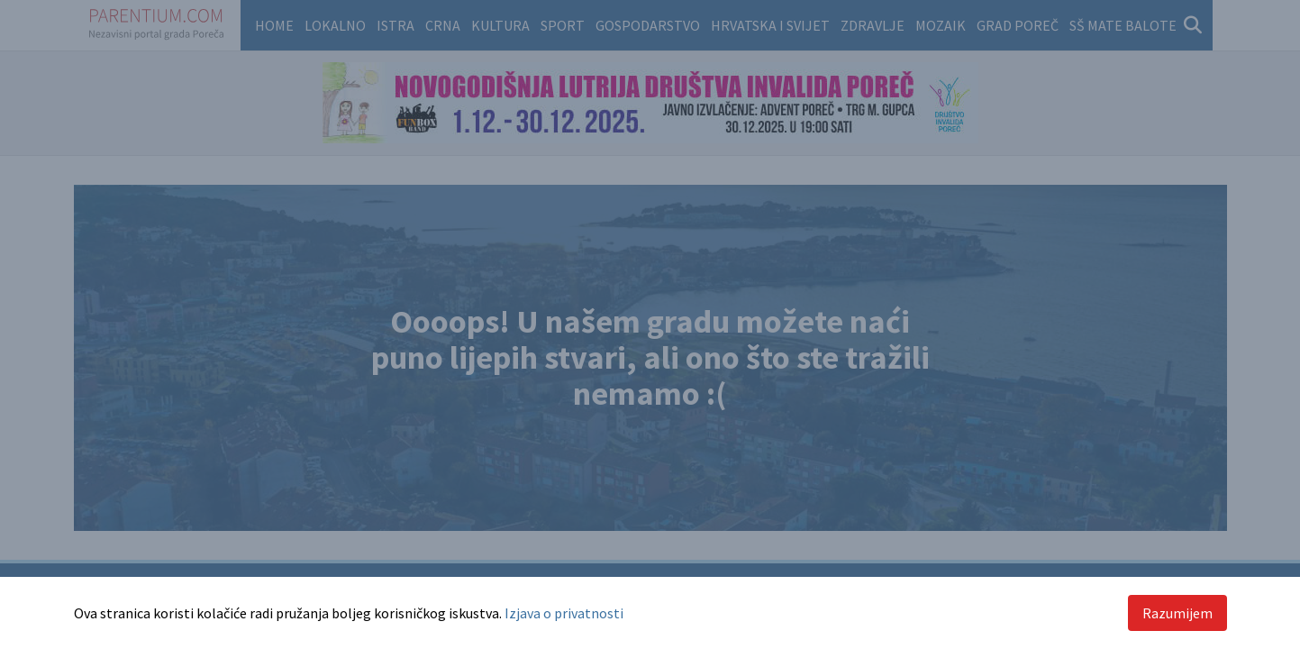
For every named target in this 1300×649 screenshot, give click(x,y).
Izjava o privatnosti (564, 613)
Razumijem (1177, 613)
